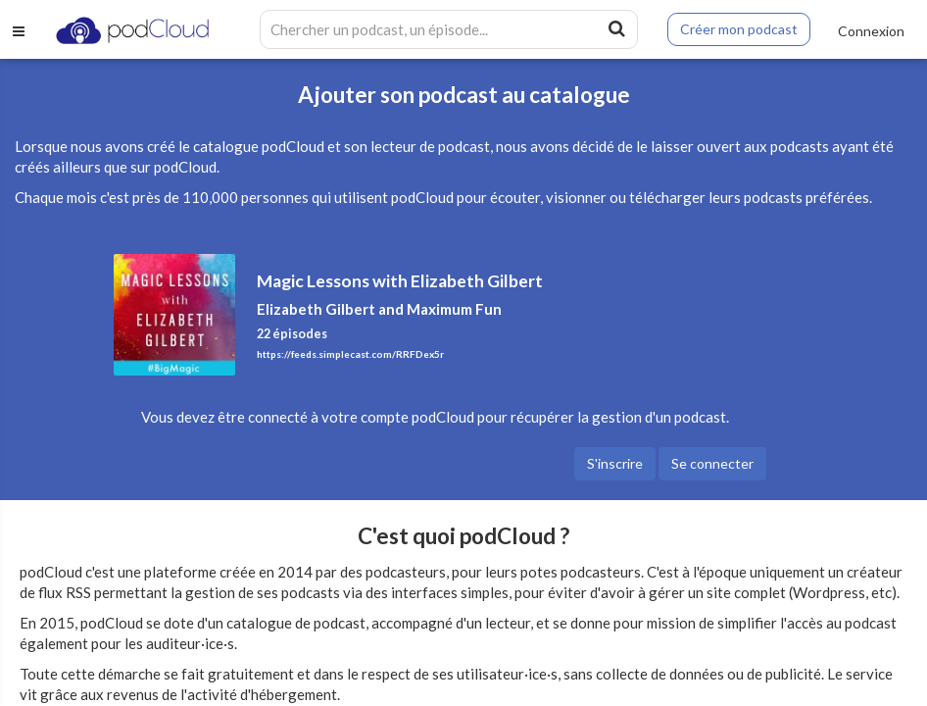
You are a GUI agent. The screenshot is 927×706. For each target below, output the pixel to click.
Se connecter (712, 463)
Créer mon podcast (739, 29)
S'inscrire (615, 463)
